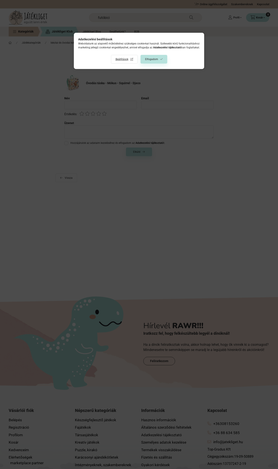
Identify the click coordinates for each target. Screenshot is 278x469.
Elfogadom (151, 59)
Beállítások (122, 59)
